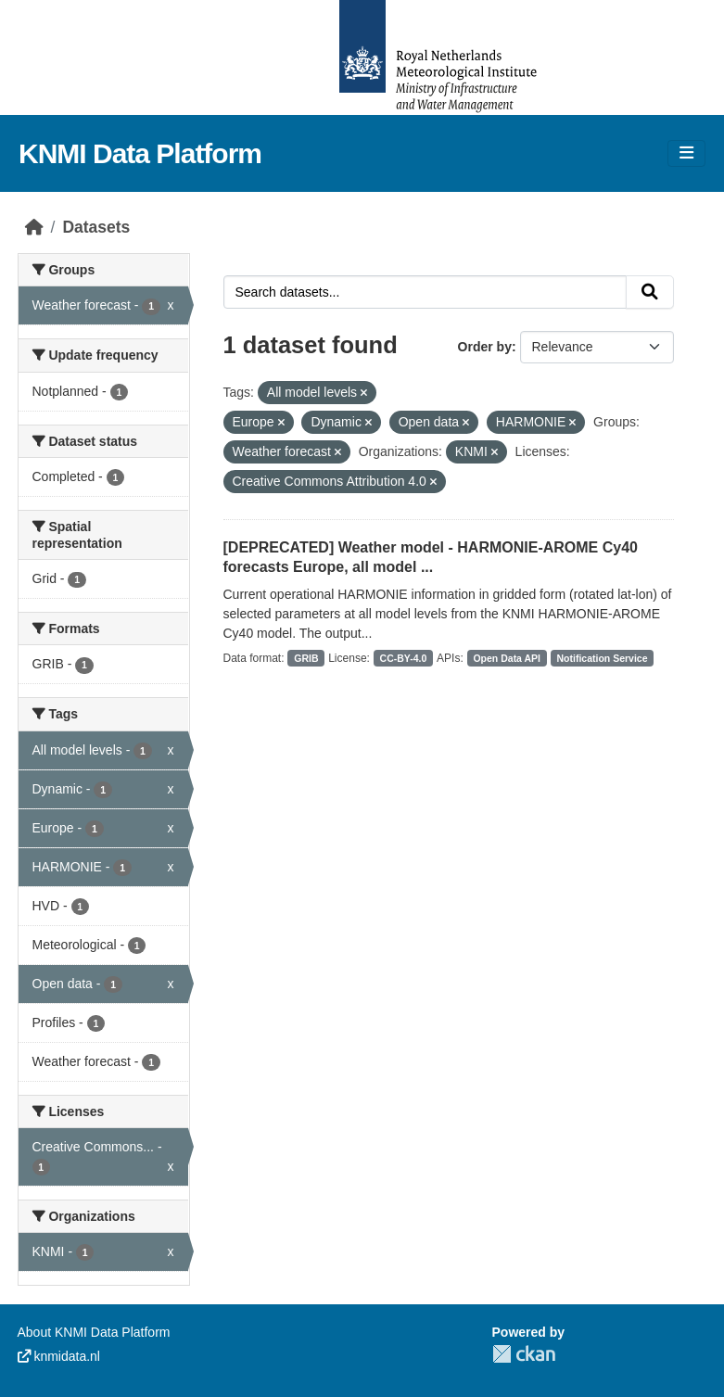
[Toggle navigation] (686, 153)
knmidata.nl (59, 1356)
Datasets (96, 227)
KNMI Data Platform (140, 153)
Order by (485, 346)
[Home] (34, 227)
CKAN (523, 1354)
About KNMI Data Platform (94, 1332)
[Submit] (650, 292)
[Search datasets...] (425, 292)
